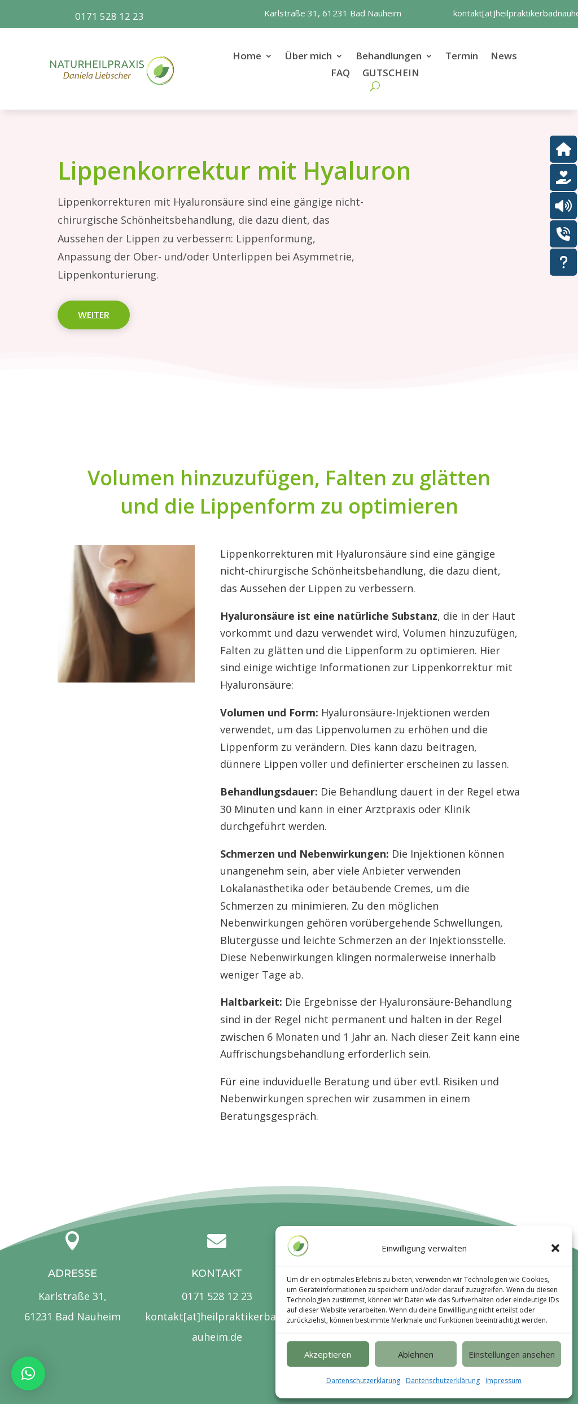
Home (247, 57)
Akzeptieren (327, 1354)
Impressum (503, 1380)
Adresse (72, 1273)
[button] (555, 1248)
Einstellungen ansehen (511, 1354)
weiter (94, 314)
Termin (461, 57)
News (504, 57)
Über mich (308, 57)
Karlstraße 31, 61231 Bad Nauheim (332, 13)
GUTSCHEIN (390, 74)
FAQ (340, 74)
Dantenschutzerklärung (363, 1380)
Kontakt (216, 1273)
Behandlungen (389, 57)
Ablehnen (416, 1354)
